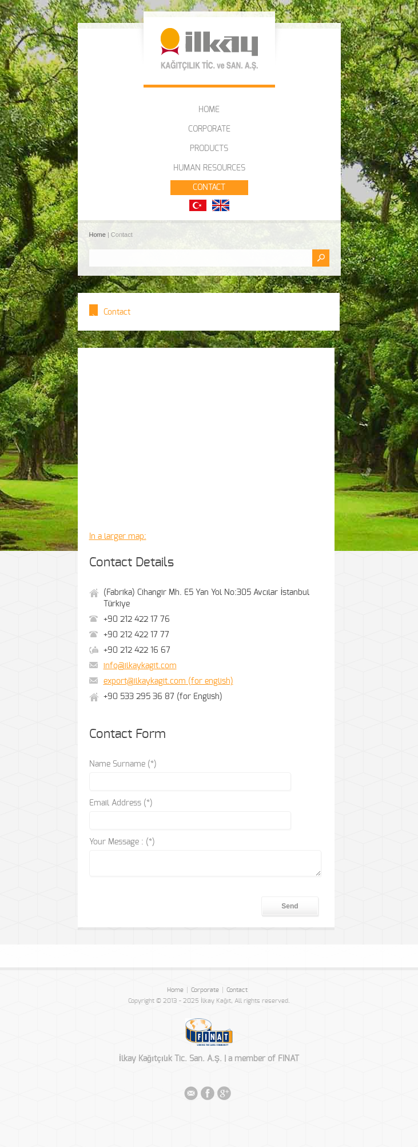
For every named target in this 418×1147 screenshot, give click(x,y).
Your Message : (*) (122, 842)
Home (98, 234)
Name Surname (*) (123, 764)
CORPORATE (209, 129)
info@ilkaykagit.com (140, 666)
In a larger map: (117, 537)
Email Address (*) (121, 803)
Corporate (205, 990)
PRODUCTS (209, 149)
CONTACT (209, 188)
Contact (237, 990)
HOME (209, 110)
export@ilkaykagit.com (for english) (168, 681)
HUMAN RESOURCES (209, 168)
